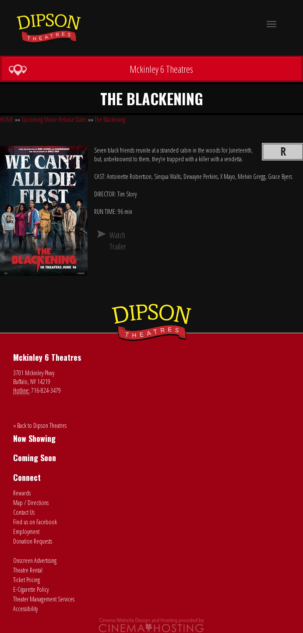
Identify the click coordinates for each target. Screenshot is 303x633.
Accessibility (25, 609)
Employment (26, 531)
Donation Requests (32, 541)
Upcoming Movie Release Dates (54, 119)
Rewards (22, 493)
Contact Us (24, 512)
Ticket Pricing (26, 580)
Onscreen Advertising (34, 560)
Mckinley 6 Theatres (100, 69)
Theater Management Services (43, 599)
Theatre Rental (27, 570)
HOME (7, 119)
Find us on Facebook (35, 522)
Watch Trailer (112, 241)
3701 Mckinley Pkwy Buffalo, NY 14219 (33, 377)
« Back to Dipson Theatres (40, 425)
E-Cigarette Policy (31, 589)
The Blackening (110, 119)
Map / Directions (31, 502)
